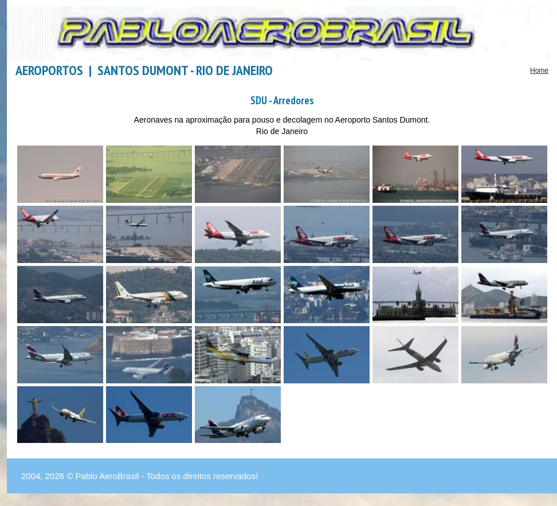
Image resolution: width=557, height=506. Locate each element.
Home (539, 70)
